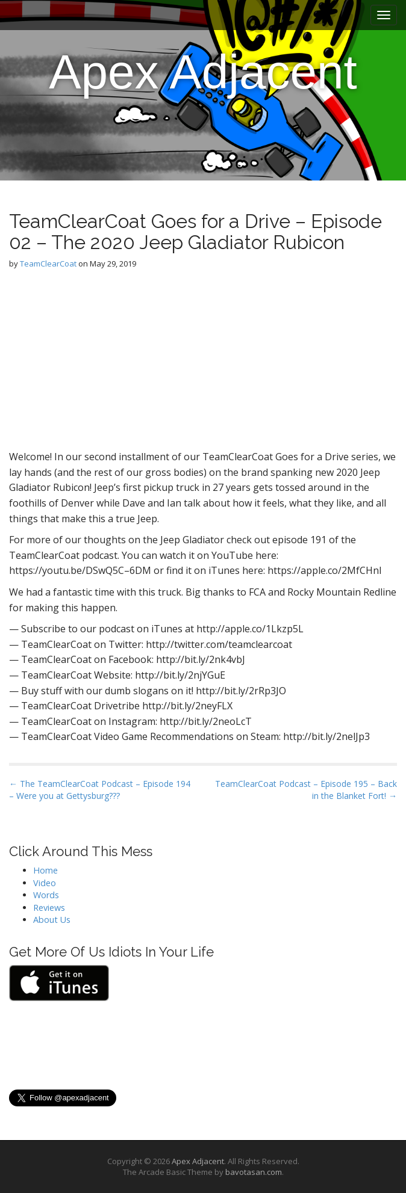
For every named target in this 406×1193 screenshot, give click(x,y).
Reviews (49, 907)
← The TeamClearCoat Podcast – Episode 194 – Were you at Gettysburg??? (99, 789)
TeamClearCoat (48, 263)
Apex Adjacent (203, 72)
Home (45, 870)
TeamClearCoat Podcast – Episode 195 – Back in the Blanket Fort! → (306, 789)
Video (44, 883)
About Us (51, 919)
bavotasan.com (253, 1172)
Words (46, 895)
